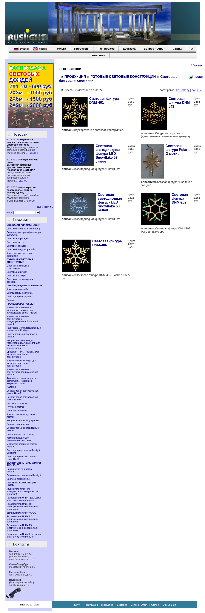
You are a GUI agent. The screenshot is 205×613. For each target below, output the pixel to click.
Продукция (81, 48)
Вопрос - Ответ (154, 48)
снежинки (85, 80)
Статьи (178, 48)
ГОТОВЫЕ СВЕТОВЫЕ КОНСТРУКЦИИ (123, 76)
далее (34, 152)
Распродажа (106, 48)
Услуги (61, 48)
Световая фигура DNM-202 (180, 198)
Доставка (129, 48)
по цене (197, 90)
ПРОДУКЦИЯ (75, 76)
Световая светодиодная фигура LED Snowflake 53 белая (110, 202)
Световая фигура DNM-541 (179, 102)
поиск (196, 76)
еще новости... (45, 206)
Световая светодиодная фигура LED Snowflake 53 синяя (108, 153)
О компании (169, 605)
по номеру (182, 90)
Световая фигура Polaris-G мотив (178, 149)
